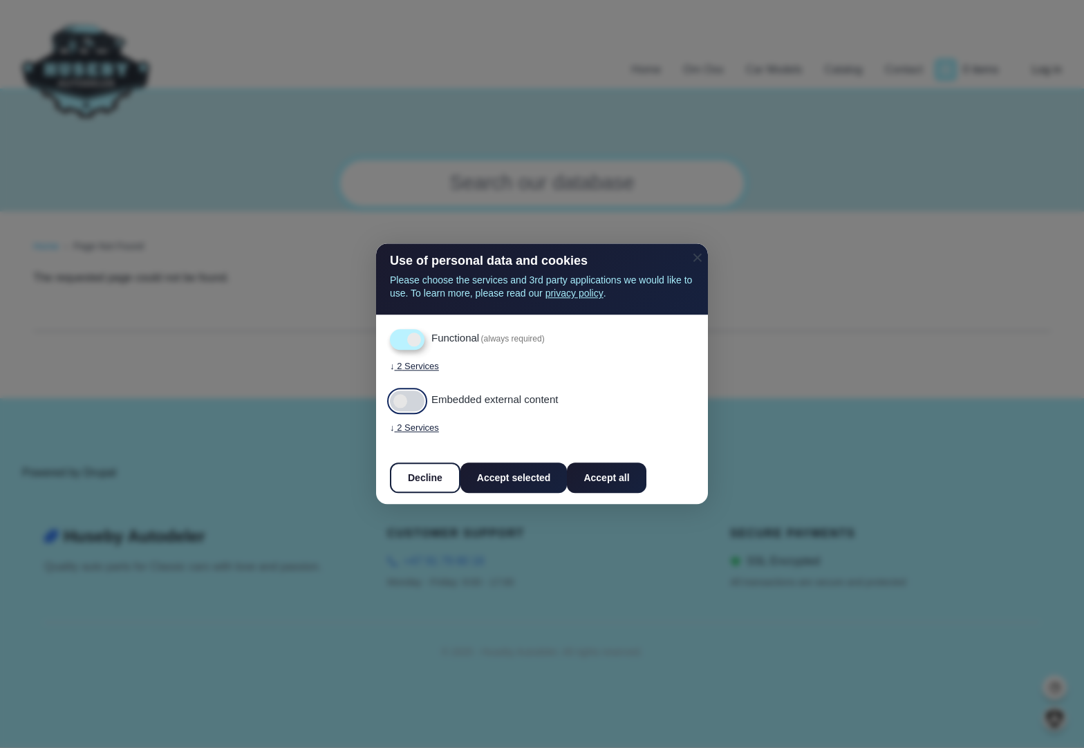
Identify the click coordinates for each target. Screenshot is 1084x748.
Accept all (606, 478)
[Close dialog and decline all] (697, 252)
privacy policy (574, 293)
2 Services (414, 367)
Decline (425, 478)
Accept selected (514, 478)
